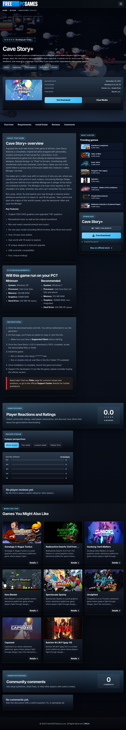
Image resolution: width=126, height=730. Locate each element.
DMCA (86, 724)
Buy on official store (100, 248)
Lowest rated (40, 445)
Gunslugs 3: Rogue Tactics (18, 546)
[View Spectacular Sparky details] (63, 580)
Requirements (24, 124)
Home (4, 10)
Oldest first (55, 445)
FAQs (31, 380)
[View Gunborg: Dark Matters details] (104, 532)
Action (13, 10)
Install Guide (42, 124)
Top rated (25, 445)
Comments (69, 124)
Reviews (56, 124)
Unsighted (92, 594)
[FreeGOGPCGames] (20, 4)
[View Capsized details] (22, 628)
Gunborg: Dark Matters (99, 546)
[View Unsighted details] (104, 580)
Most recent (11, 445)
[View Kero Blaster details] (22, 580)
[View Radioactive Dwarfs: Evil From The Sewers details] (63, 532)
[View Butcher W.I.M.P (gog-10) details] (63, 628)
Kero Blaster (11, 594)
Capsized (9, 642)
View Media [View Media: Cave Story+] (102, 100)
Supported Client (40, 339)
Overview (9, 124)
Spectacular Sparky (56, 594)
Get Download (63, 100)
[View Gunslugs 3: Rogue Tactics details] (22, 532)
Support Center (44, 383)
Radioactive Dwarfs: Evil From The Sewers (63, 546)
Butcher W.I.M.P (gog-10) (59, 642)
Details (33, 563)
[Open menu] (121, 4)
